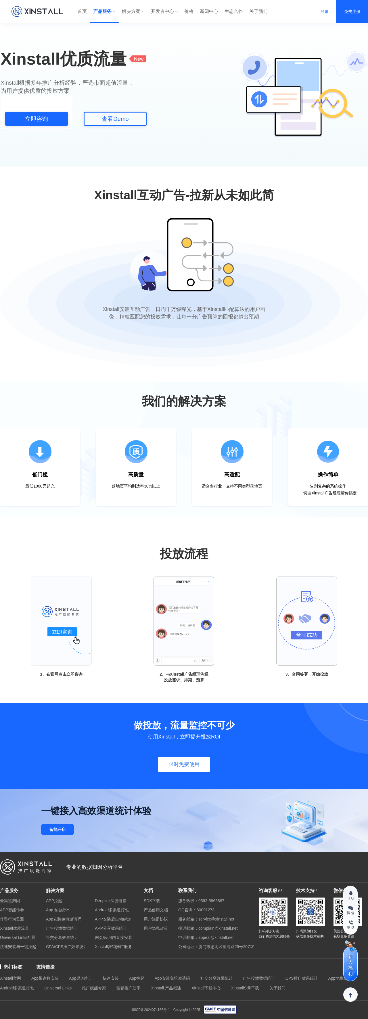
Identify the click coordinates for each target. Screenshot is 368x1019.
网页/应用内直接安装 (113, 937)
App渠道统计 (80, 978)
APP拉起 (54, 900)
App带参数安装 (45, 978)
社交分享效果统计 (62, 937)
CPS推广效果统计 (301, 978)
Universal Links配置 (17, 937)
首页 (82, 11)
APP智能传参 (12, 910)
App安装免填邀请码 (63, 919)
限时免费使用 (184, 764)
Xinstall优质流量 (14, 928)
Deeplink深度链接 (110, 900)
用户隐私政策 (156, 928)
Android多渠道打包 (112, 910)
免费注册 (352, 11)
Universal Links (58, 988)
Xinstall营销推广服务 (113, 946)
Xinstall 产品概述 (166, 988)
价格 (188, 11)
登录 (325, 11)
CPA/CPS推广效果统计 (66, 946)
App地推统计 (57, 910)
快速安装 (111, 978)
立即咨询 (36, 119)
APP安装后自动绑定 (113, 919)
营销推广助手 (128, 988)
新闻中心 (209, 11)
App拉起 (136, 978)
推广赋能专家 (94, 988)
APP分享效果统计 (111, 928)
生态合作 (234, 11)
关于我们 (258, 11)
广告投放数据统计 (62, 928)
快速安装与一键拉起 (18, 946)
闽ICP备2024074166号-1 (150, 1010)
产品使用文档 (156, 910)
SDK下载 (152, 900)
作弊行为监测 (12, 919)
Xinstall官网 (10, 978)
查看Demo (115, 119)
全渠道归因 (10, 900)
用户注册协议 (156, 919)
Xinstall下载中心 (206, 988)
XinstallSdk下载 (245, 988)
